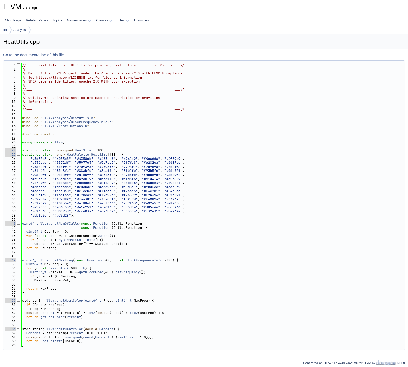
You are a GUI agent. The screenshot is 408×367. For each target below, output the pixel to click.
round (88, 337)
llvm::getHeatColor (65, 300)
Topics (57, 20)
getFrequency (128, 272)
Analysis (19, 30)
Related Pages (37, 20)
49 (10, 260)
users (104, 235)
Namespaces (79, 20)
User (52, 235)
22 (10, 150)
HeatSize (83, 150)
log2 (91, 313)
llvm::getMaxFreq (56, 260)
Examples (141, 20)
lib (5, 30)
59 (10, 300)
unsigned (73, 337)
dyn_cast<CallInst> (77, 240)
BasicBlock (58, 268)
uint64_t (30, 223)
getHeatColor (52, 317)
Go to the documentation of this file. (34, 54)
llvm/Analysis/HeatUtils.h (67, 118)
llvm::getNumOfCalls (59, 223)
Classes (104, 20)
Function (101, 223)
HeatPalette (78, 154)
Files (123, 20)
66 (10, 329)
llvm (59, 142)
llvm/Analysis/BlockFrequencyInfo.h (76, 122)
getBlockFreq (91, 272)
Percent (47, 313)
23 (10, 154)
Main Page (13, 20)
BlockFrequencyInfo (144, 260)
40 (10, 223)
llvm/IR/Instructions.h (64, 126)
